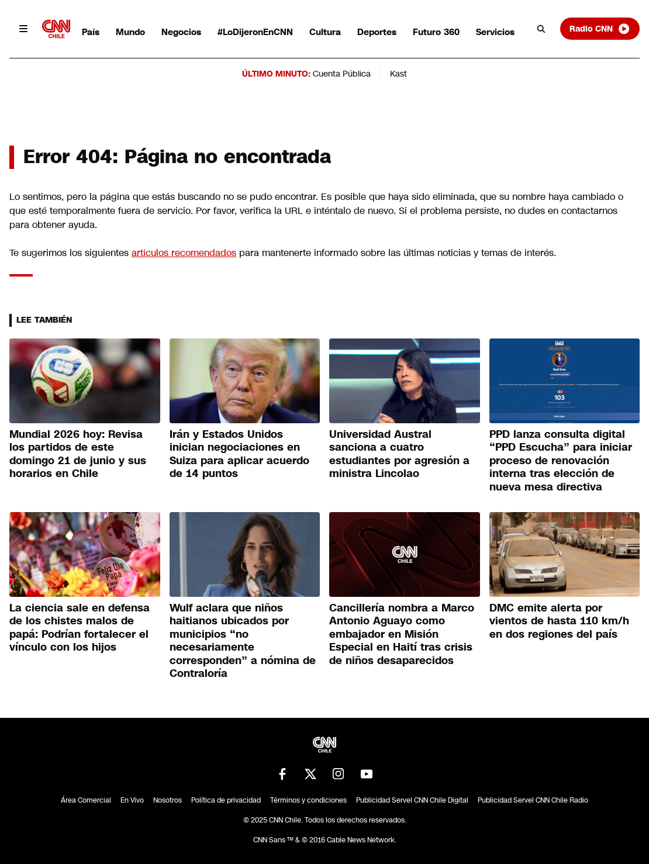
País (90, 32)
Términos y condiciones (308, 800)
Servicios (495, 32)
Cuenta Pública (342, 74)
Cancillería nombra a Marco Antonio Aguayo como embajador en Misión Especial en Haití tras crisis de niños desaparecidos (401, 634)
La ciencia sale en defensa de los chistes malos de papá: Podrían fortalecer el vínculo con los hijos (79, 627)
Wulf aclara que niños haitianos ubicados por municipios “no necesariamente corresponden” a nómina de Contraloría (243, 641)
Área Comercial (86, 800)
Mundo (130, 32)
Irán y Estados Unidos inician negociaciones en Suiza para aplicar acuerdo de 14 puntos (239, 454)
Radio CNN (599, 28)
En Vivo (132, 800)
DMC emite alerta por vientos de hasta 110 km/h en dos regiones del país (559, 621)
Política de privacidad (226, 800)
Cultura (325, 32)
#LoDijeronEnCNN (255, 32)
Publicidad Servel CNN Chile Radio (533, 800)
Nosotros (167, 800)
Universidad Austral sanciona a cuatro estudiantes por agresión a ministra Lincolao (399, 454)
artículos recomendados (184, 253)
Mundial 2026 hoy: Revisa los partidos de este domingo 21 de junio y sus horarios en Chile (77, 454)
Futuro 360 (436, 32)
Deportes (376, 32)
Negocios (181, 32)
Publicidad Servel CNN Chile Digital (412, 800)
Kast (398, 74)
